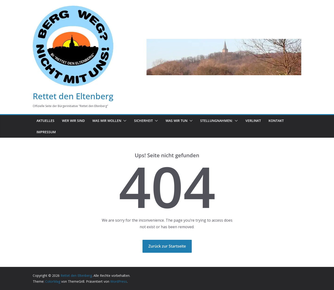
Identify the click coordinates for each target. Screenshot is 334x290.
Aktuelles (45, 120)
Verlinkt (253, 120)
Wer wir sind (73, 120)
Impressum (46, 132)
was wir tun (176, 120)
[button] (123, 120)
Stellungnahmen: (216, 120)
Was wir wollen (106, 120)
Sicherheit (143, 120)
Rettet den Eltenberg (73, 96)
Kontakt (276, 120)
